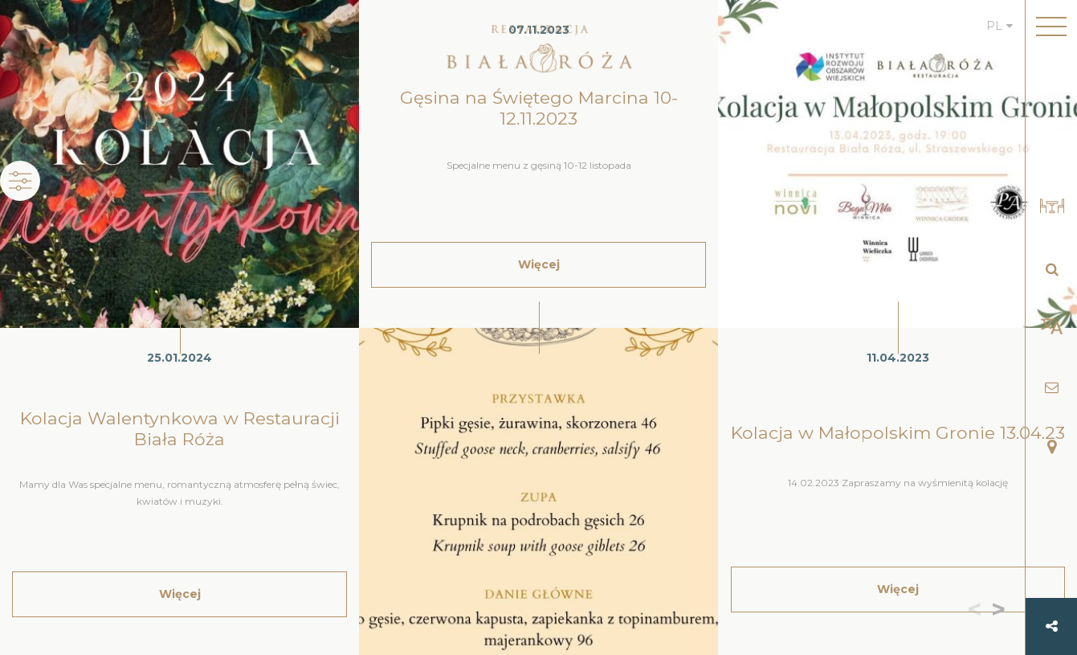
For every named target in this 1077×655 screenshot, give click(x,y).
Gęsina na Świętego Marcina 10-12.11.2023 (539, 108)
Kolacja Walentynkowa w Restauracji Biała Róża (180, 428)
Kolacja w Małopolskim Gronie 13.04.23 (898, 432)
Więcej (180, 594)
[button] (1002, 611)
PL (994, 25)
